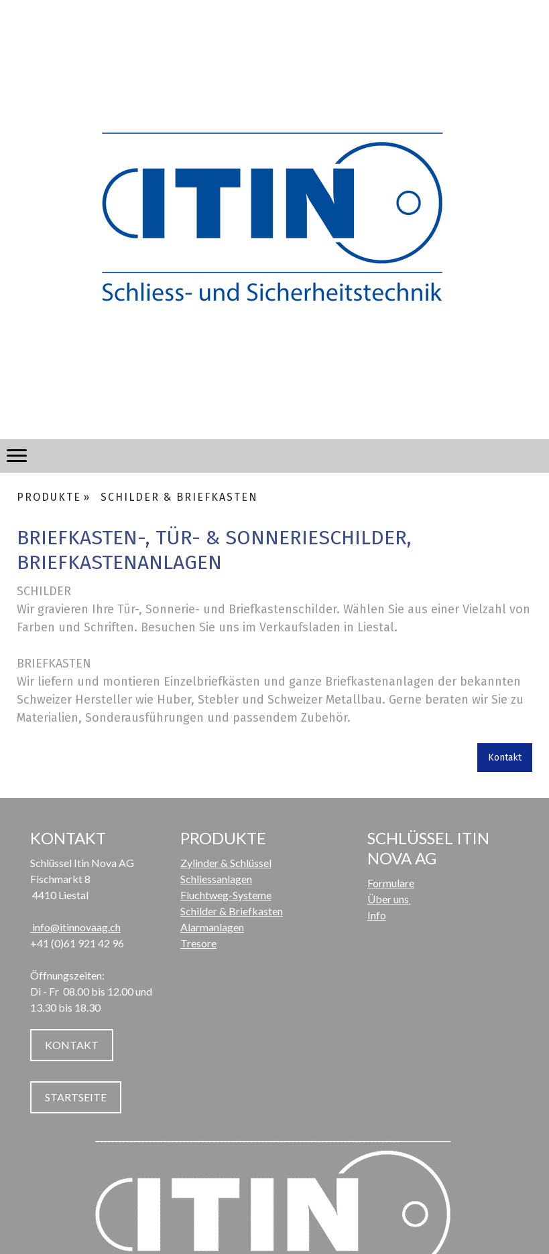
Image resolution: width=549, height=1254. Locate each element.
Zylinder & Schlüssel (225, 862)
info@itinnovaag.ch (75, 927)
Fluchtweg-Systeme (225, 894)
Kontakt (505, 757)
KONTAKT (72, 1044)
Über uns (389, 898)
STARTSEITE (76, 1097)
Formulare (390, 882)
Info (376, 915)
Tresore (198, 943)
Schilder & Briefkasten (231, 911)
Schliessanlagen (216, 878)
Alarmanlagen (212, 927)
